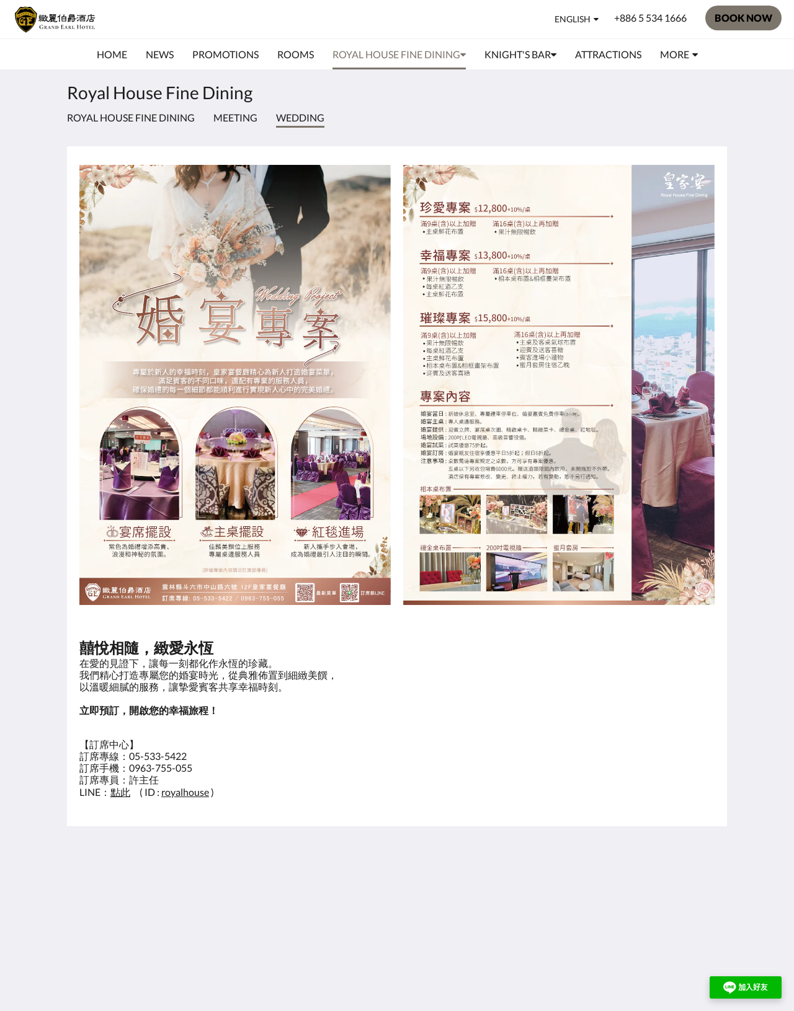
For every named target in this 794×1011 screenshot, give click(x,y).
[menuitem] (112, 54)
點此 (120, 792)
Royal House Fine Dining (131, 117)
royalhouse (185, 792)
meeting (235, 117)
